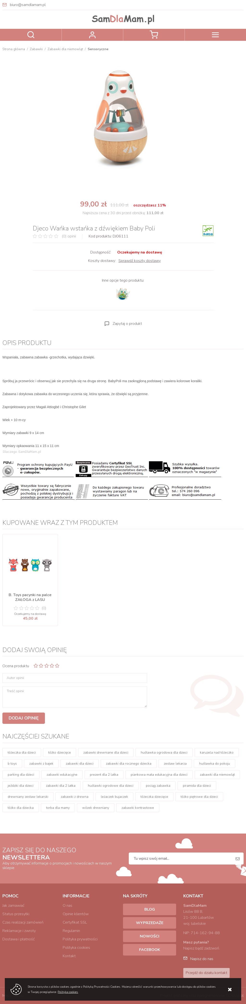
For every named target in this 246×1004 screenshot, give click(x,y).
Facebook (149, 949)
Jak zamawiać (13, 905)
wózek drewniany (95, 807)
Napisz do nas (201, 959)
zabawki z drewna (74, 796)
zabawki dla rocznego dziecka (128, 763)
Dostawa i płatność (18, 939)
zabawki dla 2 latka (60, 785)
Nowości (149, 936)
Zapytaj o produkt (127, 323)
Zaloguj (92, 35)
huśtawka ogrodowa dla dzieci (164, 752)
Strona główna (13, 49)
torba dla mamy (58, 807)
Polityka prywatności (80, 939)
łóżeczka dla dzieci (22, 752)
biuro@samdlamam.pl (28, 4)
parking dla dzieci (21, 774)
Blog (149, 909)
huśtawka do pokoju (214, 763)
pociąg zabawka (158, 785)
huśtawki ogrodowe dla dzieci (110, 785)
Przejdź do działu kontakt (206, 972)
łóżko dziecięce (59, 752)
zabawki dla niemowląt (217, 774)
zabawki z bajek (41, 763)
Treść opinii (15, 691)
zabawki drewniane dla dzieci (105, 752)
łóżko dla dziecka (21, 807)
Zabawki (36, 49)
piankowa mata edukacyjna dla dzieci (159, 774)
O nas (67, 905)
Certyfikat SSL (75, 922)
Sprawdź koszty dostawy (139, 260)
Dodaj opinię (24, 718)
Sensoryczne (98, 49)
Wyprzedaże (149, 922)
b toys (12, 763)
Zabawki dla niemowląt (65, 49)
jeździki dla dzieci (20, 785)
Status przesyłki (15, 914)
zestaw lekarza (175, 763)
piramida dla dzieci (197, 785)
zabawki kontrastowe (138, 807)
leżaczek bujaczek (114, 796)
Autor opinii (15, 678)
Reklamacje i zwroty (19, 930)
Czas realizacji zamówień (22, 922)
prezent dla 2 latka (104, 774)
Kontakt (69, 956)
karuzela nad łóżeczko (217, 752)
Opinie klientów (76, 914)
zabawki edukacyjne (62, 774)
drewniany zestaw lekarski (28, 796)
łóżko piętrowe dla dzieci (199, 796)
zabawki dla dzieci (79, 763)
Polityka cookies (76, 947)
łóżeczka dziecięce (154, 796)
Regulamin (71, 930)
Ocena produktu (15, 666)
